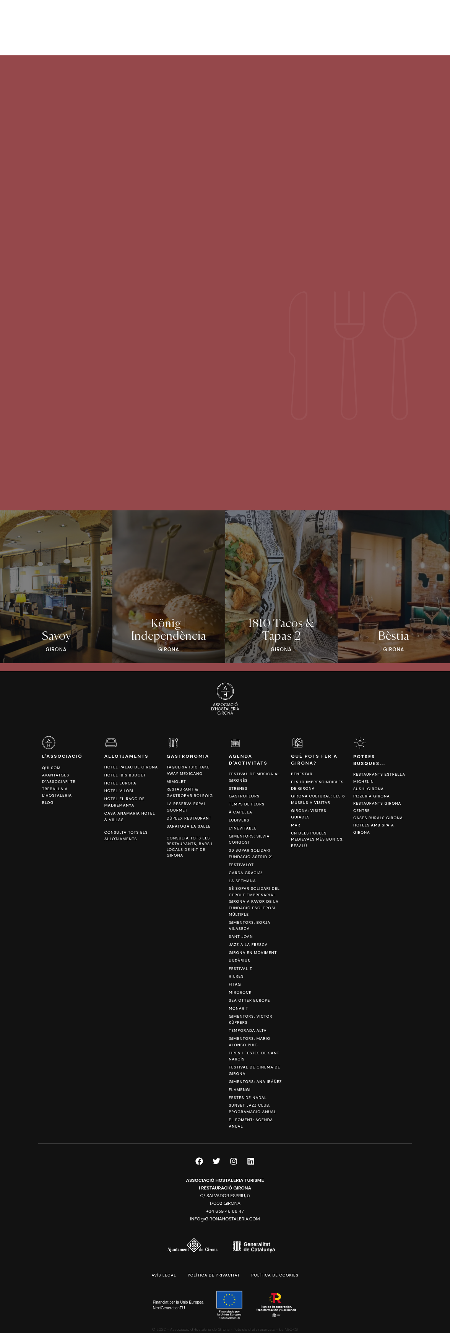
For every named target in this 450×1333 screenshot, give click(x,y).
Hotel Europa (120, 783)
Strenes (238, 788)
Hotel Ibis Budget (125, 775)
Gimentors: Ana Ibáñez (255, 1081)
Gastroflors (244, 796)
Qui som (51, 767)
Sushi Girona (368, 788)
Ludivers (239, 820)
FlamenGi (239, 1089)
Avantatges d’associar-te (58, 778)
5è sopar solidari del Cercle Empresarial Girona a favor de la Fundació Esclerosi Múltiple (254, 901)
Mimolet (176, 781)
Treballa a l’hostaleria (57, 792)
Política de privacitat (214, 1275)
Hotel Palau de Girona (131, 767)
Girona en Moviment (253, 952)
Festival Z (240, 968)
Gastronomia (188, 756)
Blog (48, 802)
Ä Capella (240, 812)
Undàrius (239, 960)
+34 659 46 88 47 (225, 1211)
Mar (295, 825)
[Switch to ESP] (411, 27)
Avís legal (163, 1275)
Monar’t (238, 1008)
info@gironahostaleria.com (225, 1219)
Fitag (235, 984)
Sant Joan (241, 936)
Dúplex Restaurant (189, 818)
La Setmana (242, 880)
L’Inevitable (243, 828)
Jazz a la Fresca (248, 944)
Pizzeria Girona (371, 796)
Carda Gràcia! (245, 872)
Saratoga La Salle (189, 826)
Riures (236, 976)
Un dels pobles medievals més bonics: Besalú (317, 840)
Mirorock (240, 992)
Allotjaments (126, 756)
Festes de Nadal (247, 1097)
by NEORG (288, 1329)
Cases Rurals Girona (378, 817)
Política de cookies (274, 1275)
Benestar (301, 773)
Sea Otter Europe (249, 1000)
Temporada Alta (247, 1030)
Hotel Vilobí (118, 790)
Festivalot (241, 864)
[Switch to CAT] (400, 27)
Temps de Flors (246, 804)
